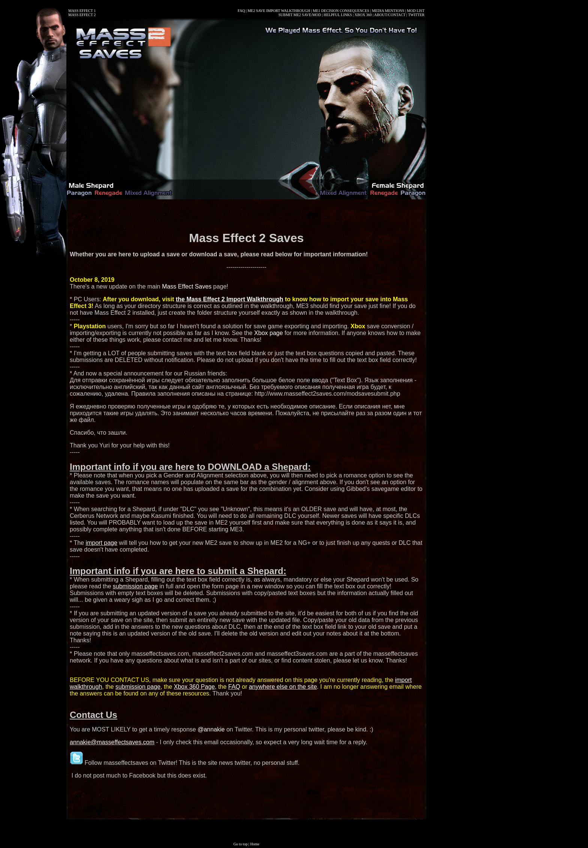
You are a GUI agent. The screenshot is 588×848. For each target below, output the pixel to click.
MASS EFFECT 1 (82, 11)
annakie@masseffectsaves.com (112, 742)
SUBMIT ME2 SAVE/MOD (299, 15)
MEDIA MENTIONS (388, 11)
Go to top (240, 844)
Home (254, 844)
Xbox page (268, 333)
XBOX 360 (363, 15)
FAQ (241, 11)
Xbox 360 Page (194, 686)
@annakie (211, 729)
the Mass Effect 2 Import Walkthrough (230, 299)
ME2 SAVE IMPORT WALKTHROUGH (279, 11)
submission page (135, 586)
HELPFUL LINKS (338, 15)
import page (101, 543)
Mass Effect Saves (187, 286)
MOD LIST (415, 11)
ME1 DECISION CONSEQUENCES (341, 11)
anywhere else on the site (283, 686)
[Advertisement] (246, 214)
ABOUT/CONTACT (389, 15)
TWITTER (416, 15)
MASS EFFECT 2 (82, 15)
